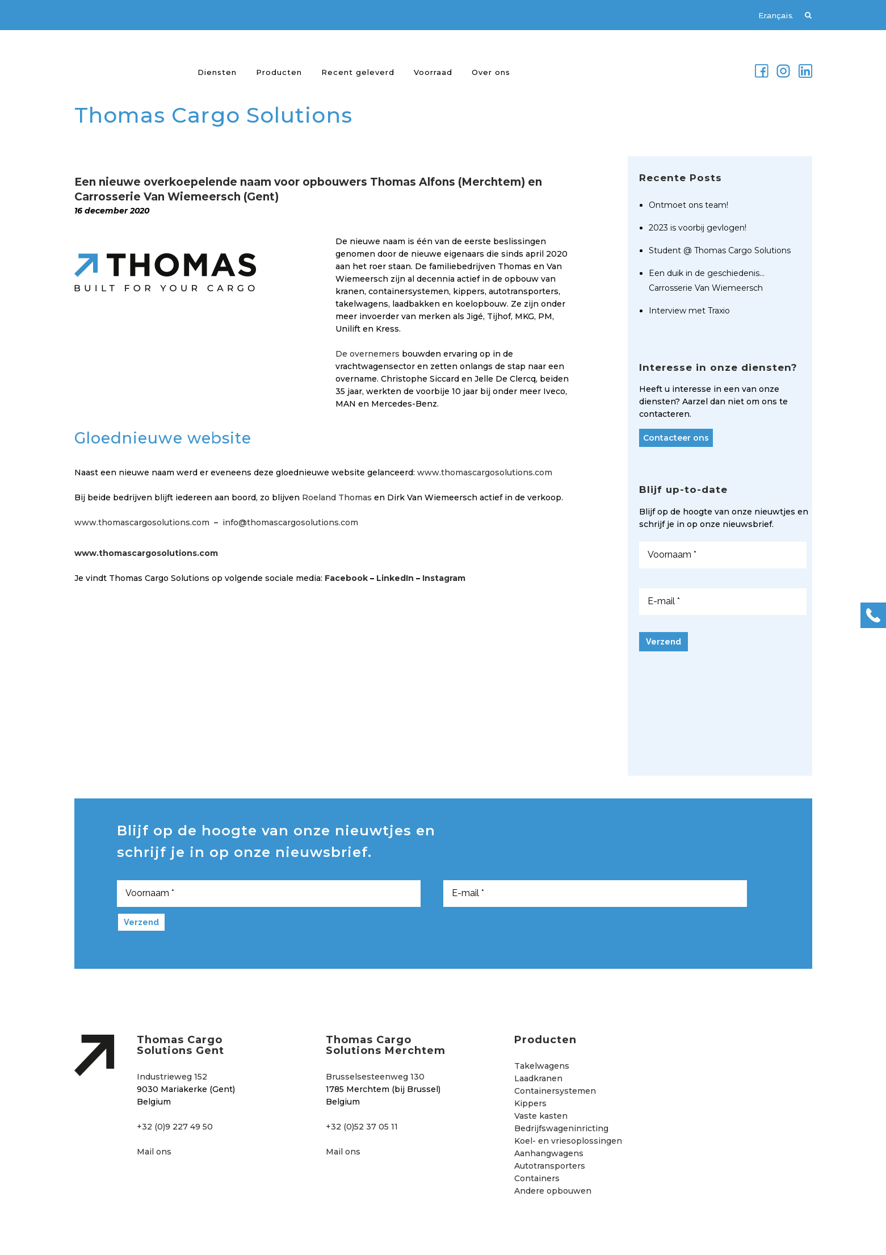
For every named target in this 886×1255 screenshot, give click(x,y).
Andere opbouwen (552, 1191)
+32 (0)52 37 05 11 (362, 1127)
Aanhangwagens (548, 1153)
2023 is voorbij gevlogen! (697, 228)
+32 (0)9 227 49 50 (175, 1127)
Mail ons (154, 1152)
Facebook (346, 578)
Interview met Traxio (689, 311)
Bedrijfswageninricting (561, 1128)
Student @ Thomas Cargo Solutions (720, 250)
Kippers (530, 1103)
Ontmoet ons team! (688, 205)
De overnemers (367, 354)
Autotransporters (549, 1166)
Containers (537, 1178)
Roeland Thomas (337, 497)
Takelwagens (541, 1066)
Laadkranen (538, 1078)
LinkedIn (395, 578)
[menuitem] (769, 14)
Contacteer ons (676, 438)
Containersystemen (555, 1091)
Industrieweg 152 (172, 1077)
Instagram (443, 578)
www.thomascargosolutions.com (484, 472)
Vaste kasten (541, 1116)
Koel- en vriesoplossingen (568, 1141)
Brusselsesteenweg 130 (375, 1077)
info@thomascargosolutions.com (290, 522)
